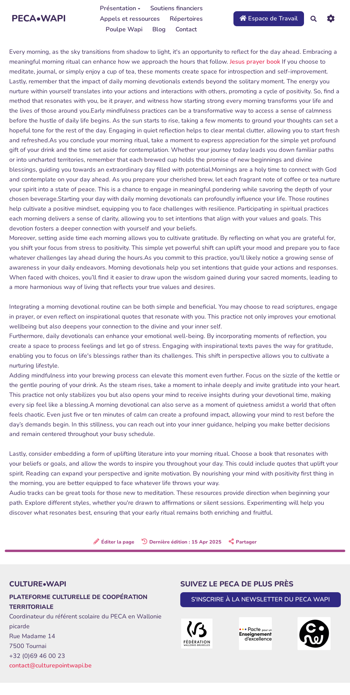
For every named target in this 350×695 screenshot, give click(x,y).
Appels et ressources (130, 19)
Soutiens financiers (176, 8)
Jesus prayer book (255, 62)
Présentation (120, 8)
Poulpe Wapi (124, 29)
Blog (159, 29)
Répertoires (186, 19)
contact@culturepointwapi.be (50, 665)
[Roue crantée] (330, 19)
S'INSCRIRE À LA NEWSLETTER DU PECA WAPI (260, 599)
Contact (186, 29)
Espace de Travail (269, 18)
